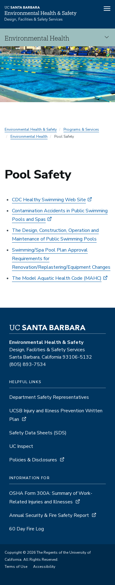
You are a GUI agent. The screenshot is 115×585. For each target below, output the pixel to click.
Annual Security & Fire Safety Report (49, 515)
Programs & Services (81, 129)
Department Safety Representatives (49, 397)
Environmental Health (29, 136)
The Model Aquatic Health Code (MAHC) (57, 278)
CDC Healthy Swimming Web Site (49, 199)
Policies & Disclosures (33, 459)
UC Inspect (21, 446)
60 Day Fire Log (26, 528)
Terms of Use (16, 566)
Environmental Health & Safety (31, 129)
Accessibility (44, 566)
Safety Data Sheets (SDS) (38, 432)
